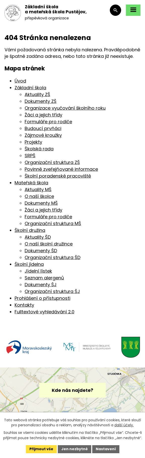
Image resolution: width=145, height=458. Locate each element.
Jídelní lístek (38, 271)
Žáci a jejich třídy (43, 115)
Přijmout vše (41, 448)
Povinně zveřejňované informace (61, 169)
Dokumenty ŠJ (41, 284)
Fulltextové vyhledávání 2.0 (44, 312)
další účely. (124, 425)
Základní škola (30, 88)
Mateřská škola (31, 183)
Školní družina (30, 230)
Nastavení (106, 448)
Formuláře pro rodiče (48, 121)
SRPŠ (30, 155)
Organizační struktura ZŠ (52, 162)
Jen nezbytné (74, 448)
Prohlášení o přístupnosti (42, 298)
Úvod (20, 81)
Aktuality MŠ (38, 189)
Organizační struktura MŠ (53, 223)
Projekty (33, 142)
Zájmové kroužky (43, 135)
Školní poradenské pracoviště (58, 176)
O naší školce (39, 196)
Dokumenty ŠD (41, 250)
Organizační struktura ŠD (52, 257)
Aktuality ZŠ (37, 94)
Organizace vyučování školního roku (65, 108)
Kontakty (24, 305)
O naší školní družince (49, 244)
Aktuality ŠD (38, 237)
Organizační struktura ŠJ (52, 291)
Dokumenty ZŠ (41, 101)
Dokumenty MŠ (41, 203)
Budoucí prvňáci (43, 128)
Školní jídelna (29, 264)
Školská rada (39, 149)
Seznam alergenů (44, 278)
